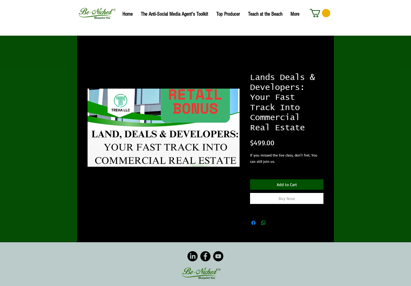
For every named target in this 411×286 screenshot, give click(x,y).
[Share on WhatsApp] (263, 223)
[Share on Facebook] (253, 223)
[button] (320, 13)
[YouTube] (218, 256)
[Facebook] (205, 256)
